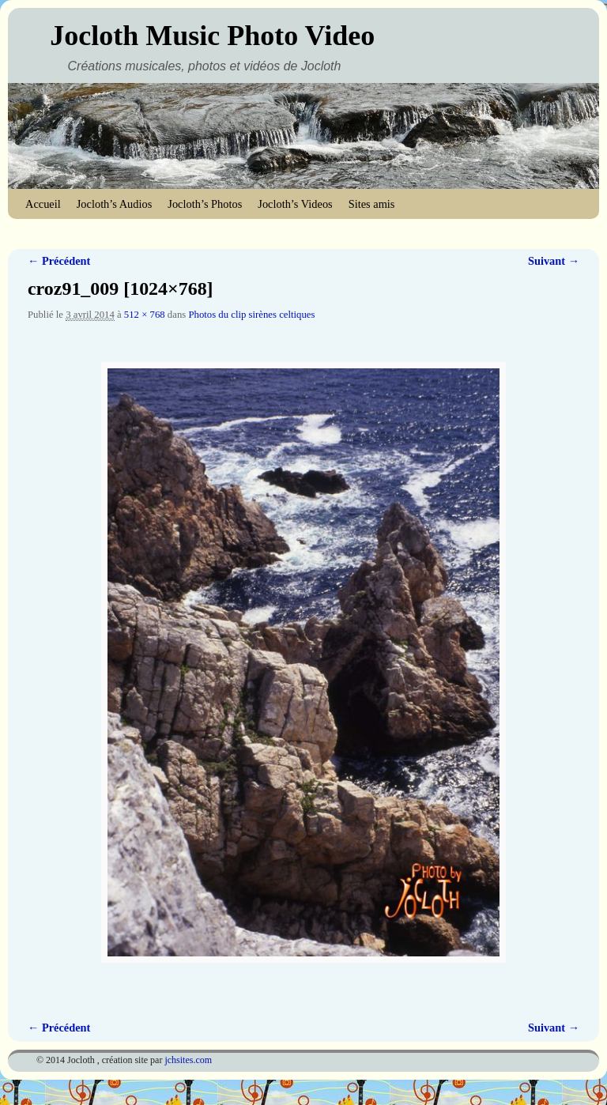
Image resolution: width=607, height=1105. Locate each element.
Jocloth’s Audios (115, 204)
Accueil (43, 204)
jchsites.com (188, 1059)
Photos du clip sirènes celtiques (251, 314)
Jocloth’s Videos (295, 204)
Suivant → (553, 261)
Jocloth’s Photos (205, 204)
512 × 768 (144, 314)
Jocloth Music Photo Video (212, 35)
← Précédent (59, 261)
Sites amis (372, 204)
